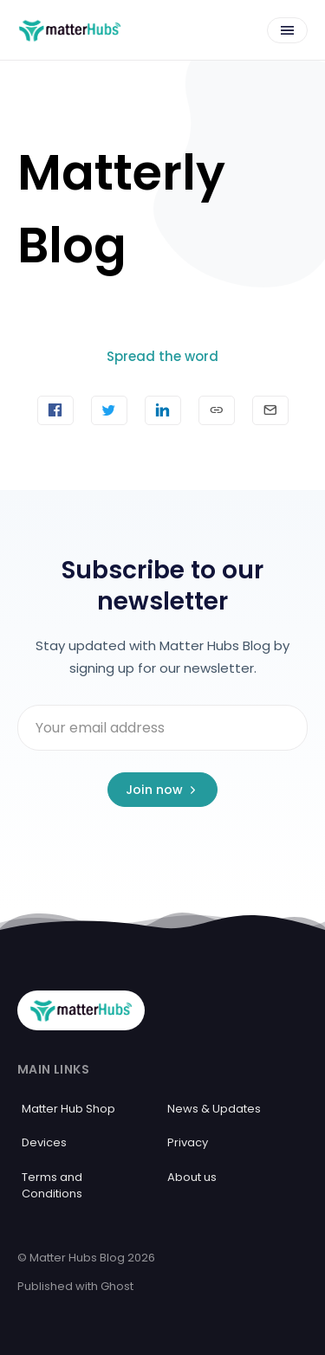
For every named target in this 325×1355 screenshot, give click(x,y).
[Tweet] (109, 410)
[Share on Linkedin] (163, 410)
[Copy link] (216, 410)
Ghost (117, 1286)
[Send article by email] (270, 410)
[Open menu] (287, 30)
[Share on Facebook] (55, 410)
